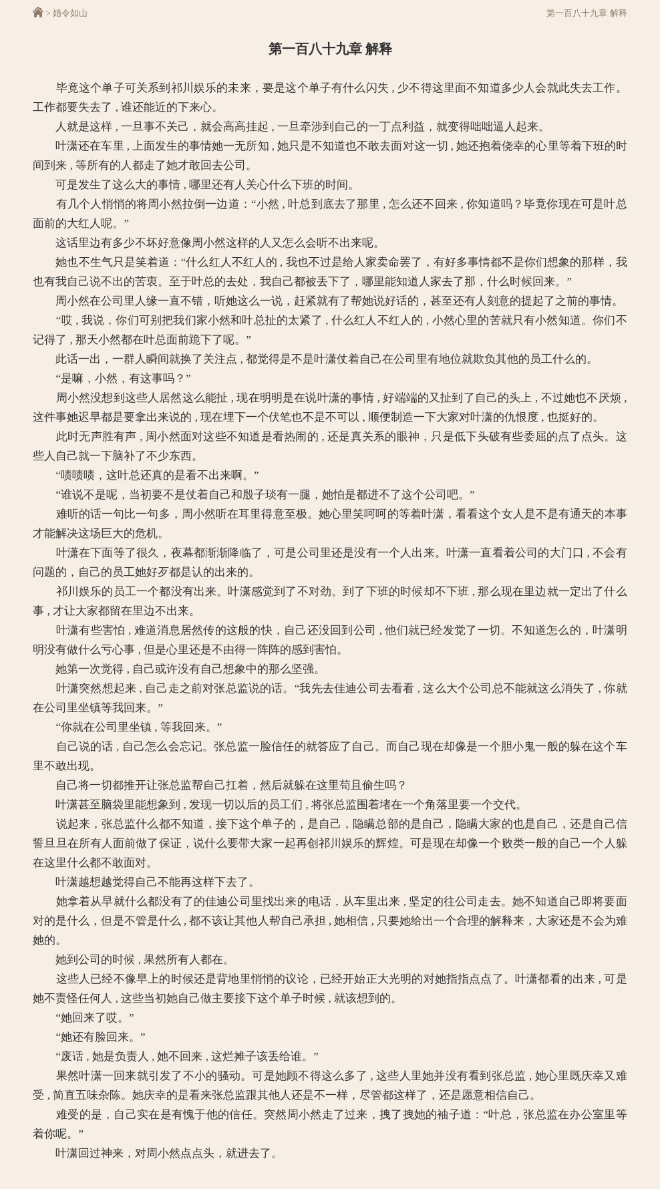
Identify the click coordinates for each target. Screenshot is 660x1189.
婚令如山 (70, 13)
